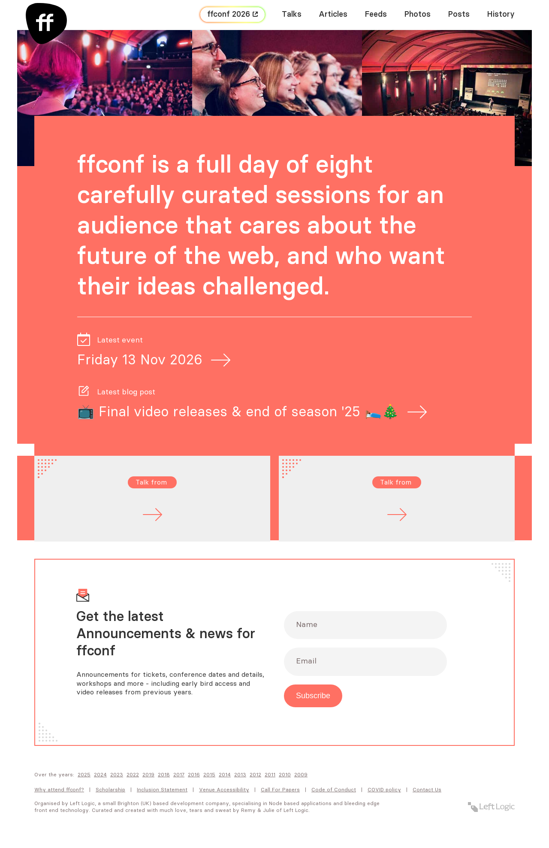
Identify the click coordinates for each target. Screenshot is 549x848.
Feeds (376, 14)
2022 (133, 774)
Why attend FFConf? (59, 789)
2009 (301, 774)
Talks (292, 14)
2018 (164, 774)
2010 (285, 774)
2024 (100, 774)
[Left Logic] (491, 807)
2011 (270, 774)
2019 (148, 774)
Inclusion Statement (162, 789)
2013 (240, 774)
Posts (459, 14)
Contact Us (427, 789)
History (501, 14)
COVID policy (384, 789)
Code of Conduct (333, 789)
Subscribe (313, 695)
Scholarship (110, 789)
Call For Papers (280, 789)
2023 (116, 774)
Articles (333, 14)
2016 (194, 774)
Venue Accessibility (224, 789)
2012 (255, 774)
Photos (417, 14)
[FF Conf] (46, 23)
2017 (178, 774)
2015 (209, 774)
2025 (84, 774)
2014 (225, 774)
